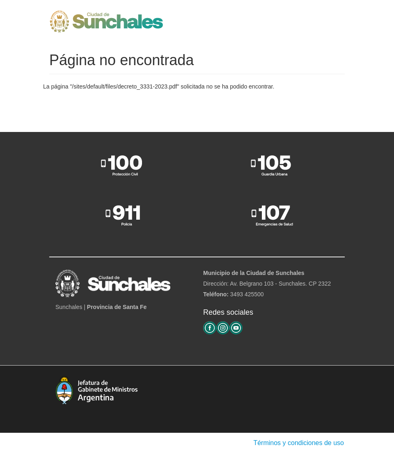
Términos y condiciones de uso (298, 442)
